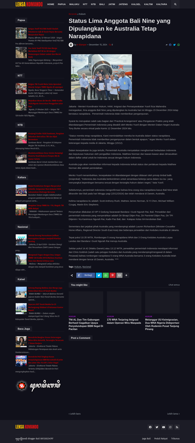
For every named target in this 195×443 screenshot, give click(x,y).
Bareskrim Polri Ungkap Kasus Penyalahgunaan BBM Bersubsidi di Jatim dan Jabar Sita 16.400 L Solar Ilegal (45, 360)
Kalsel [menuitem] (136, 4)
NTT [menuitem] (85, 4)
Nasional (86, 267)
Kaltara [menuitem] (161, 4)
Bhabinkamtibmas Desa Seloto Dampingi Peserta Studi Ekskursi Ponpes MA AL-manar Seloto (45, 156)
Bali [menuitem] (102, 4)
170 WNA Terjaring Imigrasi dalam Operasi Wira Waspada (124, 321)
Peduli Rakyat (161, 438)
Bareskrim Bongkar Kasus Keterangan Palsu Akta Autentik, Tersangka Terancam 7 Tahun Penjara (46, 340)
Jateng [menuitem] (123, 4)
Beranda (73, 14)
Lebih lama (172, 414)
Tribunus (175, 438)
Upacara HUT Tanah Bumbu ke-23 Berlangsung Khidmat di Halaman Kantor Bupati (45, 307)
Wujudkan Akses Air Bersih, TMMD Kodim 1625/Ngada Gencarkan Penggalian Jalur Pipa (45, 104)
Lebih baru (75, 414)
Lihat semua (174, 285)
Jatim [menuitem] (111, 4)
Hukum (82, 14)
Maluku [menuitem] (74, 4)
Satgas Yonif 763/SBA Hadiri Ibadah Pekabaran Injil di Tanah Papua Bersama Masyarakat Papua (45, 32)
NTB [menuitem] (93, 4)
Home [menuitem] (50, 4)
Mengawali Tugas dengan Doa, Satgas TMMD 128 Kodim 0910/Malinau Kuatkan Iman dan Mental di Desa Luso (45, 258)
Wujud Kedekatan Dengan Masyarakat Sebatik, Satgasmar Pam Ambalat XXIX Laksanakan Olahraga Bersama (44, 189)
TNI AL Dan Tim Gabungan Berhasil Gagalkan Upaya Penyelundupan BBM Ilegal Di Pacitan (86, 324)
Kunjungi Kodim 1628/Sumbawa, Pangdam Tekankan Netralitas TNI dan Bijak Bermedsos (46, 137)
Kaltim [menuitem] (148, 4)
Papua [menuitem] (62, 4)
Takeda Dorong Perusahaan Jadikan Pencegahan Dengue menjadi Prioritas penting (44, 238)
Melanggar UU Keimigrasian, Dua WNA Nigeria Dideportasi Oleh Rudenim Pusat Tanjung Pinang (162, 324)
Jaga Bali (146, 438)
